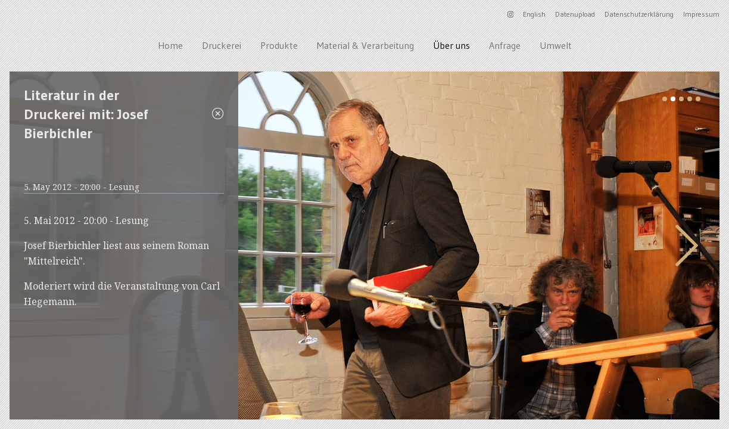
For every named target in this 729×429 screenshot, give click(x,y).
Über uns (451, 45)
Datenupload (575, 14)
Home (170, 45)
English (534, 14)
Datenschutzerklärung (639, 14)
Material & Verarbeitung (365, 45)
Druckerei (221, 45)
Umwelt (556, 45)
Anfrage (505, 45)
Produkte (279, 45)
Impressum (701, 14)
